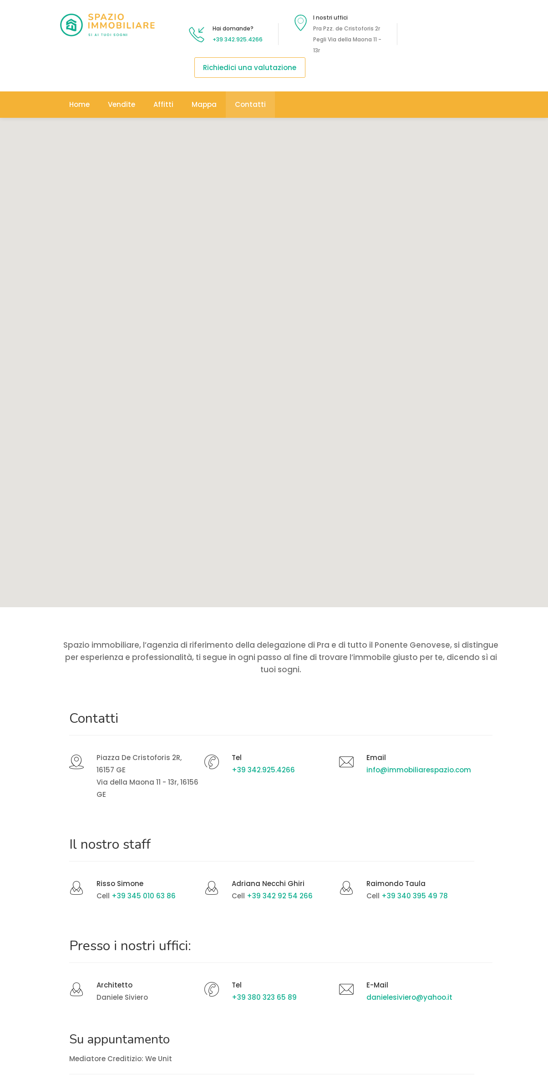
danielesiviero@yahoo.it (409, 997)
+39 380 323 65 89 (264, 997)
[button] (274, 352)
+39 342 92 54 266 (280, 896)
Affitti (163, 104)
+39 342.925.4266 (238, 39)
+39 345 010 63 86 (144, 896)
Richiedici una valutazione (250, 67)
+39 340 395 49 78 (414, 896)
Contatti (250, 104)
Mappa (204, 104)
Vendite (121, 104)
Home (79, 104)
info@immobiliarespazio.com (418, 770)
